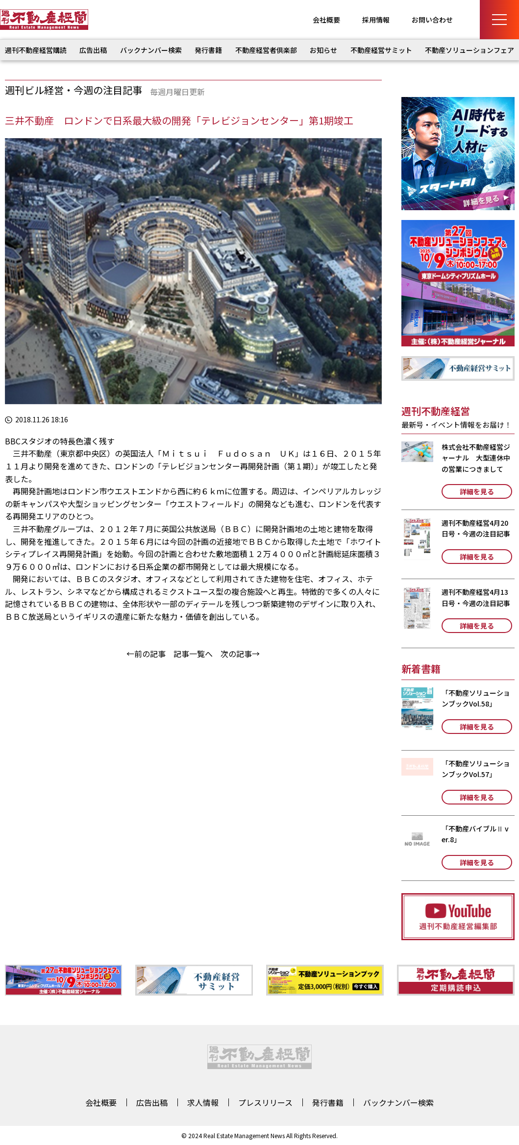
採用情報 (376, 19)
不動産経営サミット (381, 50)
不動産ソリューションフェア (469, 50)
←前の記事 (146, 653)
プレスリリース (265, 1102)
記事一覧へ (193, 653)
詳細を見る (477, 491)
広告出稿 (93, 50)
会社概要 (326, 19)
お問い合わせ (432, 19)
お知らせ (323, 50)
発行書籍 (208, 50)
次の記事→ (240, 653)
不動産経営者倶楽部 (266, 50)
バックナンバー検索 (151, 50)
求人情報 (203, 1102)
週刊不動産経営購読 (36, 50)
